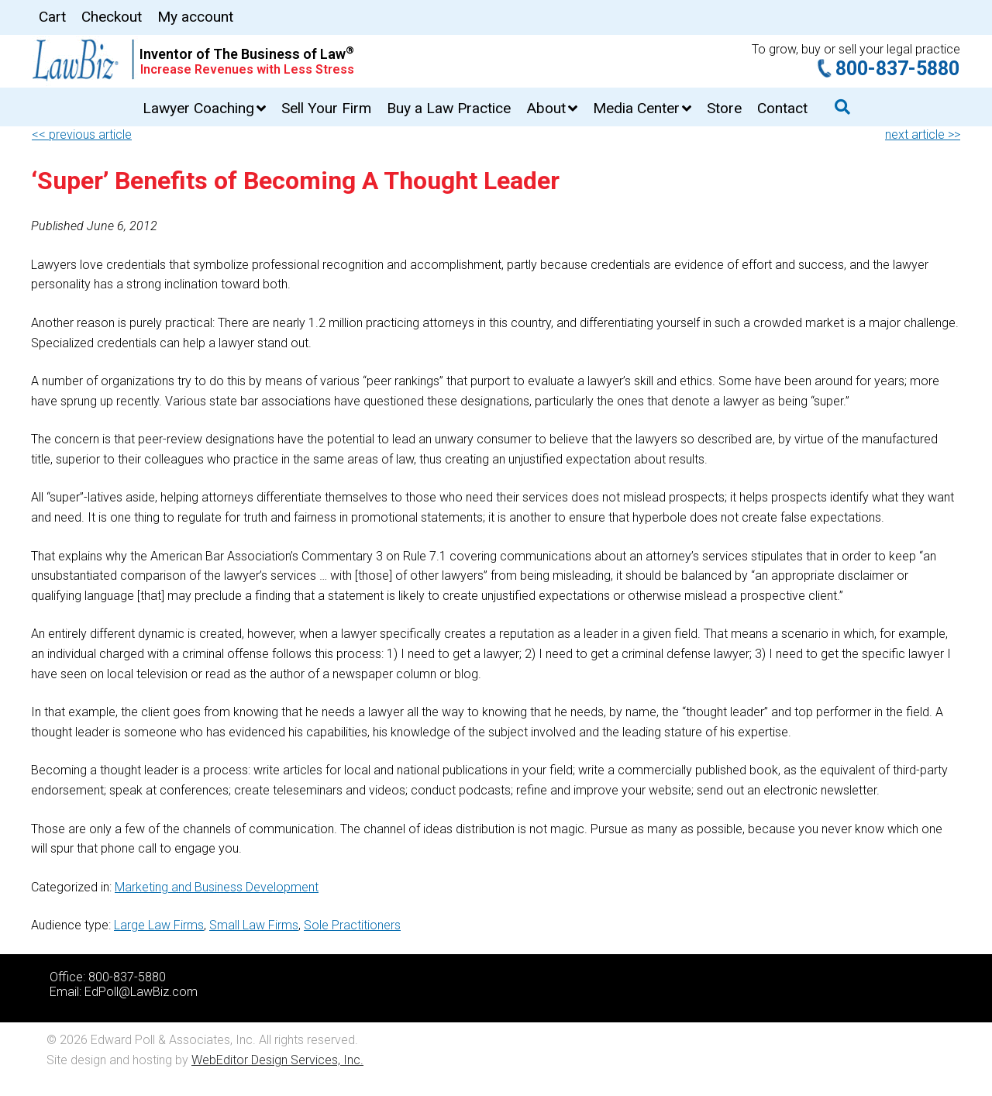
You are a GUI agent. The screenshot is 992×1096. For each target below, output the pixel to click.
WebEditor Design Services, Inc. (277, 1060)
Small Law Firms (253, 925)
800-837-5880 (897, 68)
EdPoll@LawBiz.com (141, 991)
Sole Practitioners (352, 925)
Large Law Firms (159, 925)
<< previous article (82, 134)
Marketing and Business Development (217, 887)
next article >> (922, 134)
